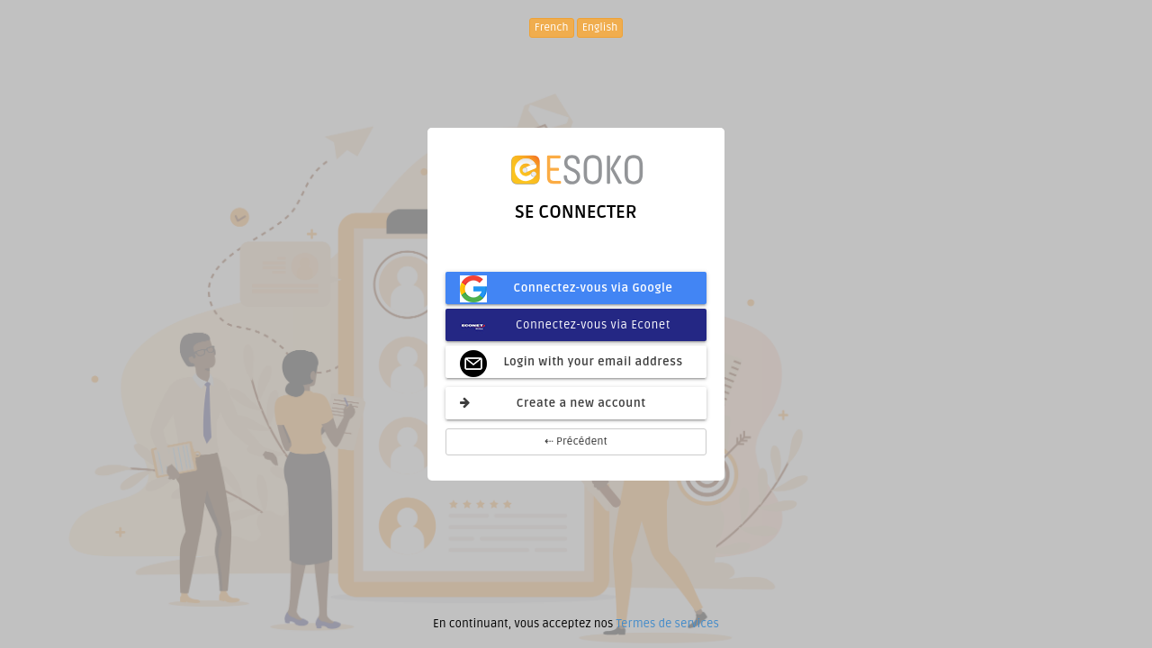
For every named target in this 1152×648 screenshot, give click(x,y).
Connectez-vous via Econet (565, 325)
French (552, 27)
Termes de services (667, 623)
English (600, 27)
